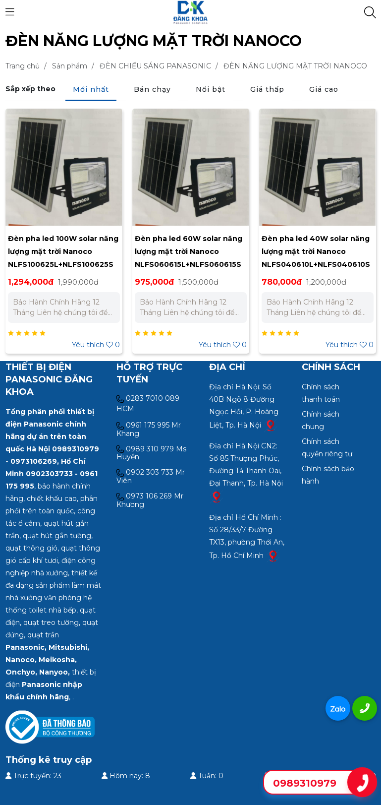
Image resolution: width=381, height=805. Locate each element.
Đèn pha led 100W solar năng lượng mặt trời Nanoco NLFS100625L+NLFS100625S (63, 251)
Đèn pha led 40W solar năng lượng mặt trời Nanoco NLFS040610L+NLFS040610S (316, 251)
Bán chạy (152, 89)
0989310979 (304, 783)
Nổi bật (210, 89)
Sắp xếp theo (30, 88)
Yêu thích (96, 344)
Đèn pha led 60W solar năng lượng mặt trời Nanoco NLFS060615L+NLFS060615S (188, 251)
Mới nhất (91, 89)
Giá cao (323, 89)
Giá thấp (267, 89)
